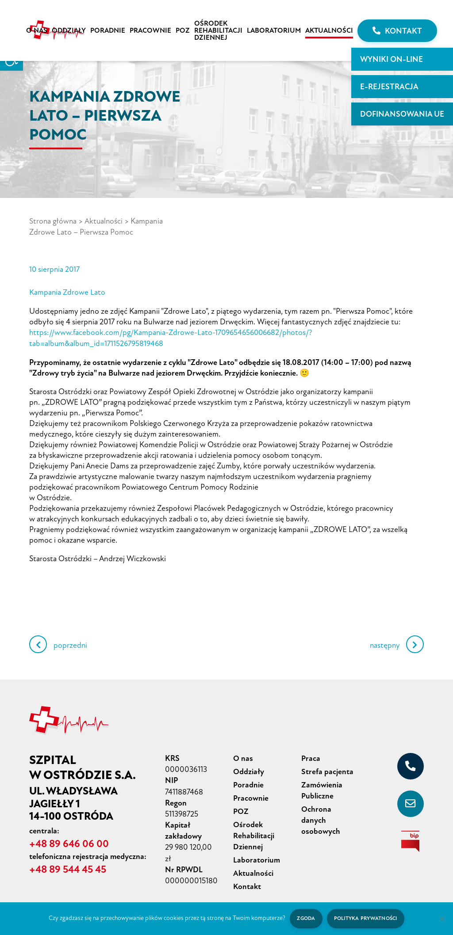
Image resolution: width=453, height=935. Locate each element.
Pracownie (150, 30)
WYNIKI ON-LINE (391, 59)
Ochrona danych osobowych (320, 815)
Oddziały (69, 30)
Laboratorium (274, 30)
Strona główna (53, 221)
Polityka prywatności (366, 918)
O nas (36, 30)
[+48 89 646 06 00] (410, 764)
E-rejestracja (389, 86)
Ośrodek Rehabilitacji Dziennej (218, 30)
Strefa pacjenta (327, 769)
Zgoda (305, 918)
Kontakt (397, 31)
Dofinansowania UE (402, 114)
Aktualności (329, 30)
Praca (310, 756)
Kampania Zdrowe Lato (67, 291)
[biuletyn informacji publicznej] (410, 839)
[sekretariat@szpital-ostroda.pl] (410, 801)
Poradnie (107, 30)
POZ (183, 30)
